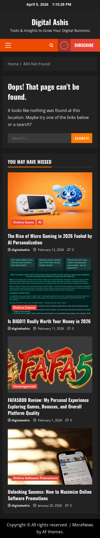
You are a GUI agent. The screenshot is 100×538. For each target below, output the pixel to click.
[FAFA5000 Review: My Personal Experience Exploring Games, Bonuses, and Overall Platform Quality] (50, 364)
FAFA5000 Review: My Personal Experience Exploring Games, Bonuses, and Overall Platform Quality (48, 406)
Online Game (23, 222)
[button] (8, 45)
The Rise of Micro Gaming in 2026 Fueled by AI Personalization (50, 239)
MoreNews (82, 525)
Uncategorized (24, 386)
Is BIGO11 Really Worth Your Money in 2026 (49, 321)
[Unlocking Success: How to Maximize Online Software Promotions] (50, 456)
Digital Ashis (50, 22)
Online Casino (24, 307)
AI (39, 222)
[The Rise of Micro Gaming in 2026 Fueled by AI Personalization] (50, 200)
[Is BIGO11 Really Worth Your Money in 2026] (50, 286)
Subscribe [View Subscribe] (76, 45)
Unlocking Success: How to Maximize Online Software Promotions (49, 494)
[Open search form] (51, 45)
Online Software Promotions (35, 478)
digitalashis (21, 249)
